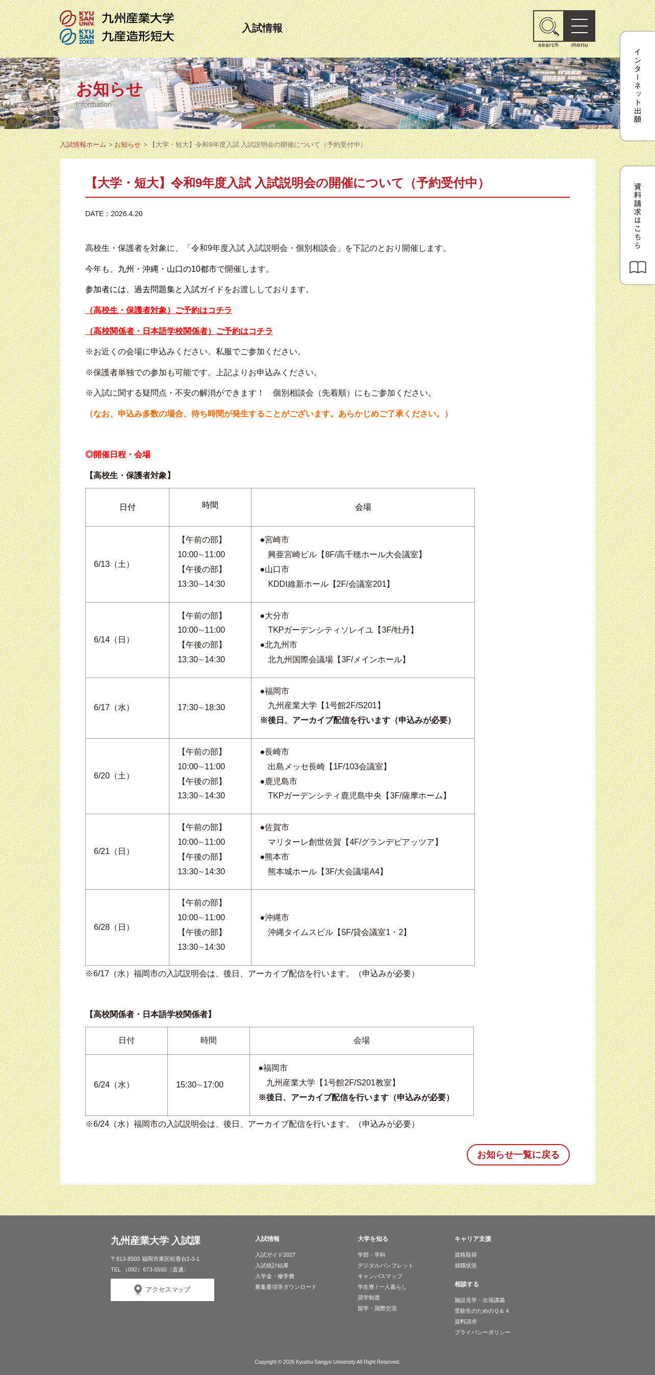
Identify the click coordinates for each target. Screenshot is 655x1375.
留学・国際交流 (377, 1308)
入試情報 (262, 27)
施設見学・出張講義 (480, 1300)
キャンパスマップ (380, 1276)
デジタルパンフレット (386, 1265)
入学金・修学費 (274, 1276)
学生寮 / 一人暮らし (382, 1287)
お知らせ (127, 144)
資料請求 (466, 1321)
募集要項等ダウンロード (286, 1287)
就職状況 (466, 1265)
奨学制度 (369, 1297)
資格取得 (466, 1255)
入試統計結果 (272, 1265)
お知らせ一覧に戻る (518, 1155)
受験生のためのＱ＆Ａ (482, 1311)
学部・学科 (372, 1255)
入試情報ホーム (83, 144)
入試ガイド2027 (275, 1255)
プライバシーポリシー (483, 1332)
